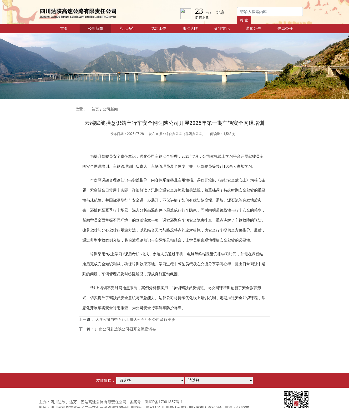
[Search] (270, 11)
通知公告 (253, 28)
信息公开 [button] (285, 28)
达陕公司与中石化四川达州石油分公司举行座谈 (135, 319)
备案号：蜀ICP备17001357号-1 (156, 402)
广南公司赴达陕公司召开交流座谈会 (125, 329)
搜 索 (244, 20)
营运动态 (127, 28)
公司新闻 (95, 28)
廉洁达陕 (190, 28)
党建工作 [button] (158, 28)
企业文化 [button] (222, 28)
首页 (70, 28)
